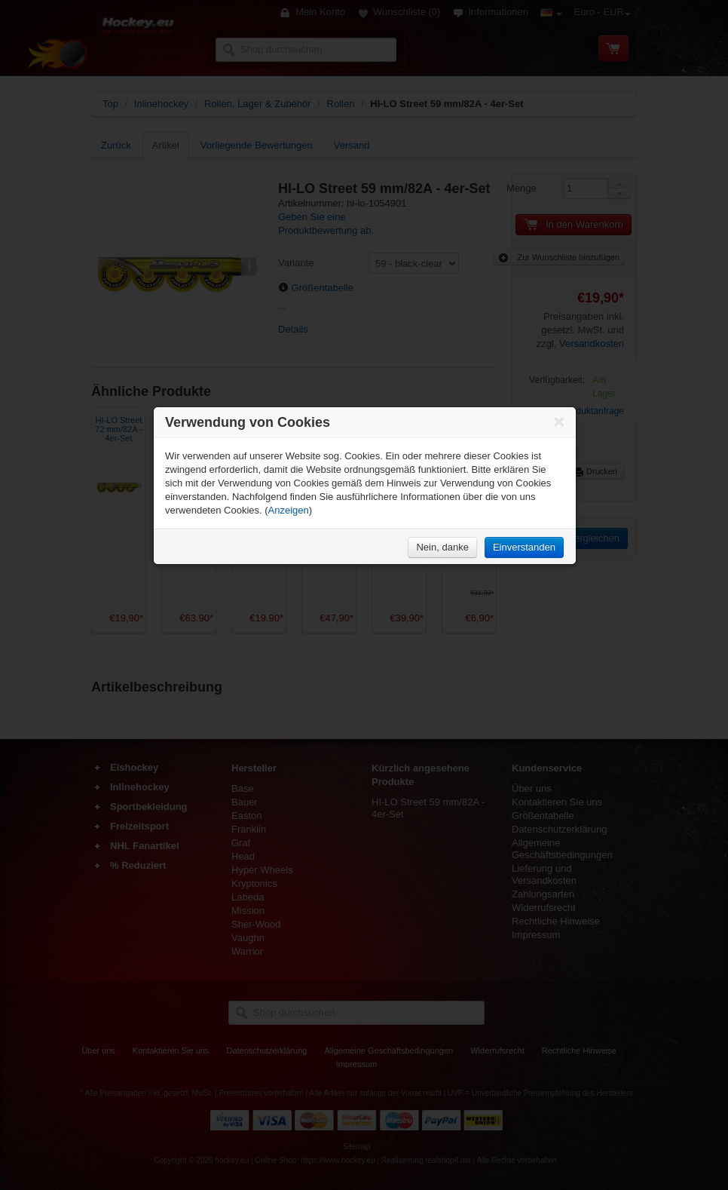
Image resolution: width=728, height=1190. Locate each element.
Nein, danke (442, 547)
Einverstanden (524, 547)
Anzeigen (288, 510)
